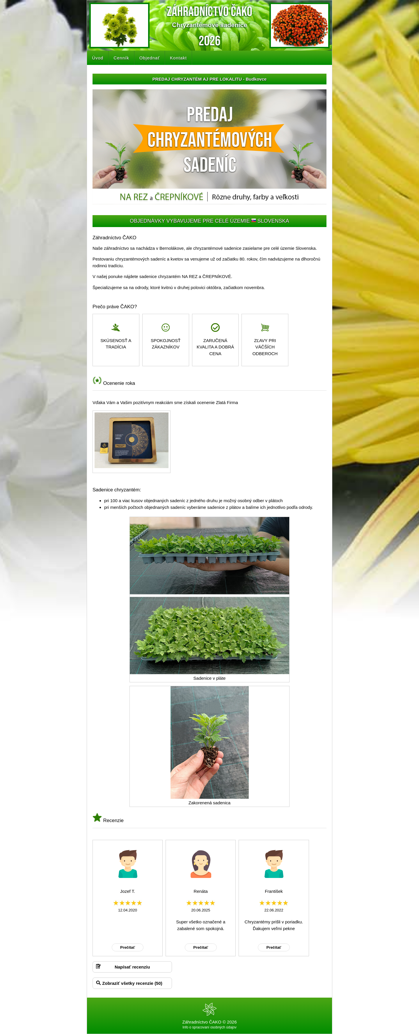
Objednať (149, 57)
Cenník (121, 57)
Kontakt (178, 57)
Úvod (97, 57)
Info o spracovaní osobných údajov (209, 1027)
